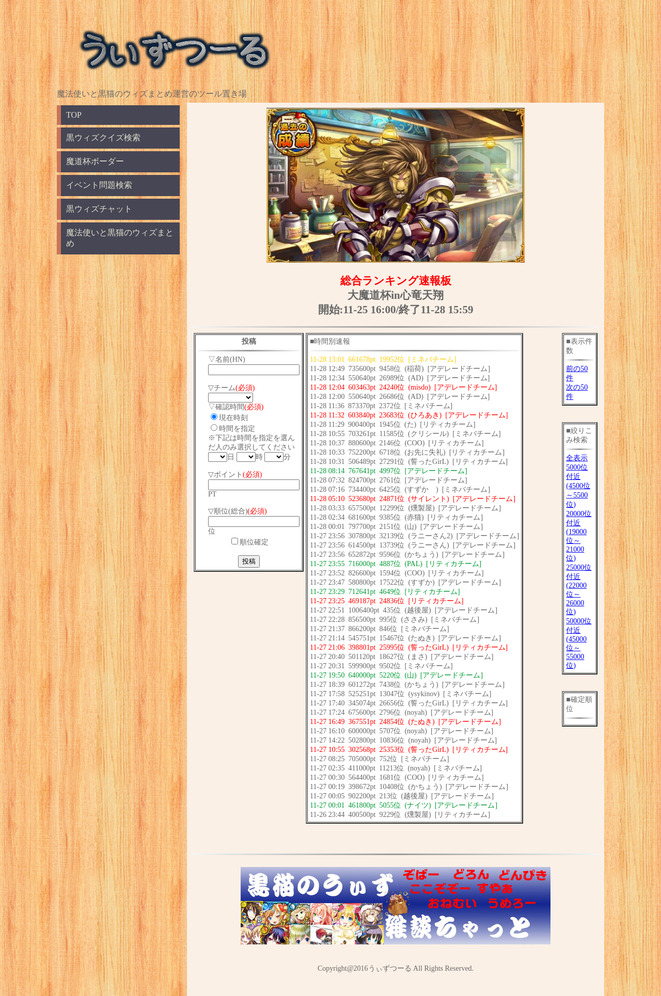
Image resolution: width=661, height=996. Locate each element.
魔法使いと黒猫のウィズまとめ (120, 238)
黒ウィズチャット (99, 208)
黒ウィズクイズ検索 (103, 137)
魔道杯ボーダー (95, 161)
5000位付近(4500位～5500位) (578, 485)
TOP (74, 114)
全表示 (577, 458)
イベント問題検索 (99, 185)
